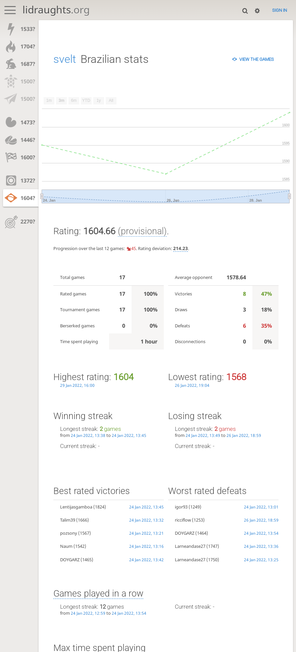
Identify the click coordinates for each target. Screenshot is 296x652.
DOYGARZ (70, 560)
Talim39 (67, 520)
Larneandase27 (190, 546)
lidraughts (56, 9)
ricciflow (183, 520)
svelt (64, 59)
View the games (256, 59)
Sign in (279, 10)
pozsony (68, 533)
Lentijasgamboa (76, 507)
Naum (66, 546)
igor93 (181, 507)
